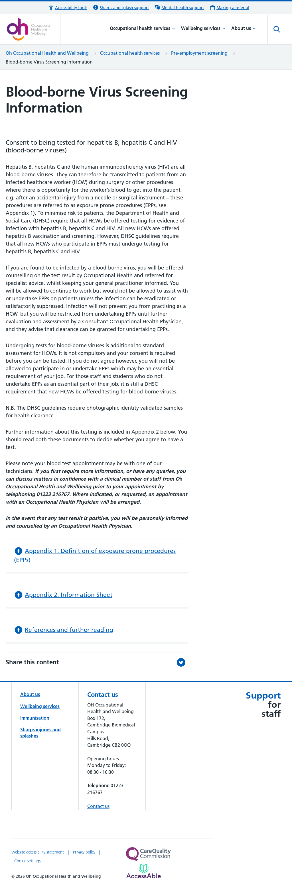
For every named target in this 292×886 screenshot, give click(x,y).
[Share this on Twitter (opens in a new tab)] (182, 662)
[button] (67, 8)
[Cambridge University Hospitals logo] (33, 29)
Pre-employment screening (199, 53)
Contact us (98, 806)
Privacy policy (84, 852)
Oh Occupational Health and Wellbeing (47, 53)
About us (243, 28)
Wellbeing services (203, 28)
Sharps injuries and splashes (40, 732)
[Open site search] (276, 29)
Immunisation (34, 718)
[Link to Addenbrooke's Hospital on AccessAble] (143, 871)
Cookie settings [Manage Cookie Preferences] (27, 860)
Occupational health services (142, 28)
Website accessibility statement (38, 852)
